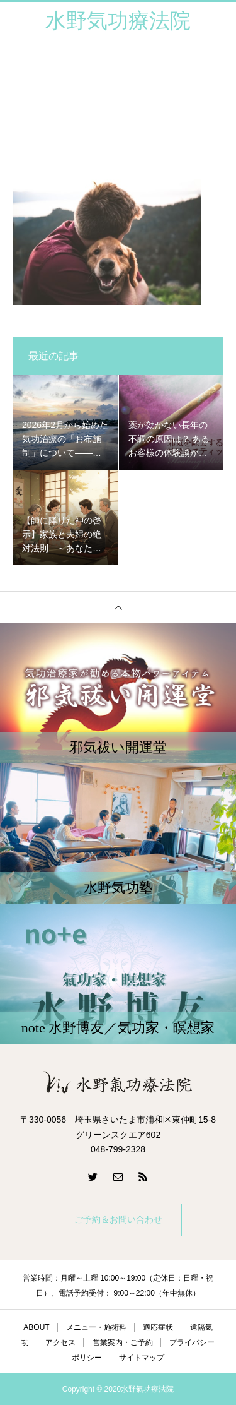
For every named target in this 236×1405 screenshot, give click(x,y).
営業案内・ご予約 (123, 1342)
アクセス (60, 1342)
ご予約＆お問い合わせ (118, 1219)
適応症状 (158, 1327)
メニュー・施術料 (96, 1327)
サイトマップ (141, 1357)
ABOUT (36, 1327)
